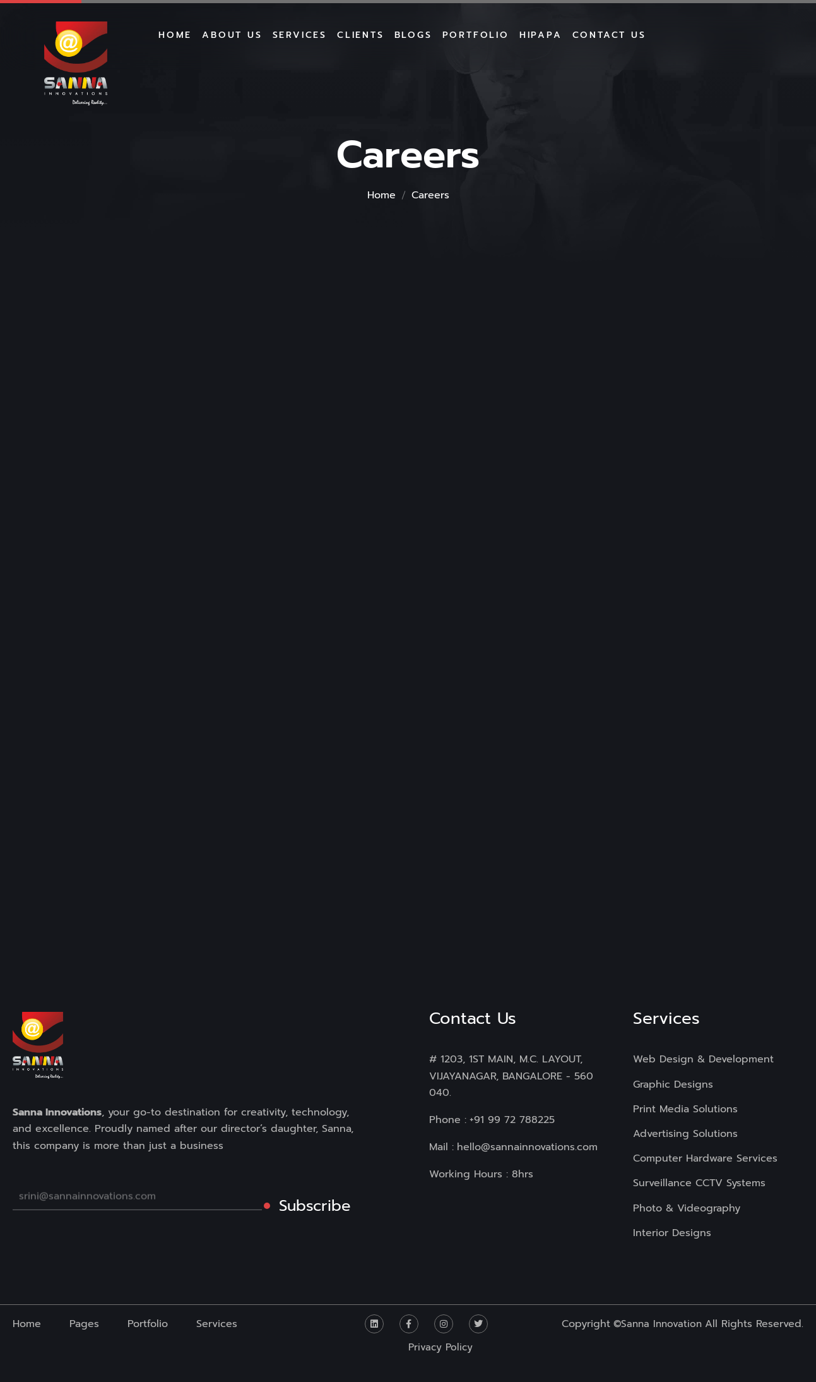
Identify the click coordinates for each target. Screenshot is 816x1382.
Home (381, 195)
